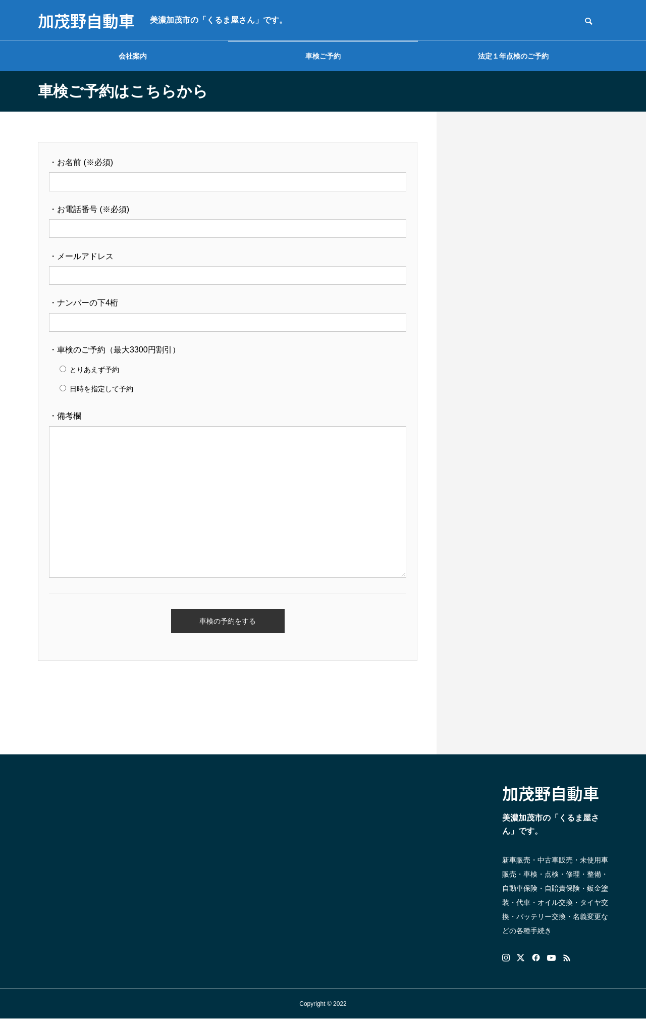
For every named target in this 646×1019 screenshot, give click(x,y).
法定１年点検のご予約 (513, 56)
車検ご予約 (323, 56)
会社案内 (133, 56)
